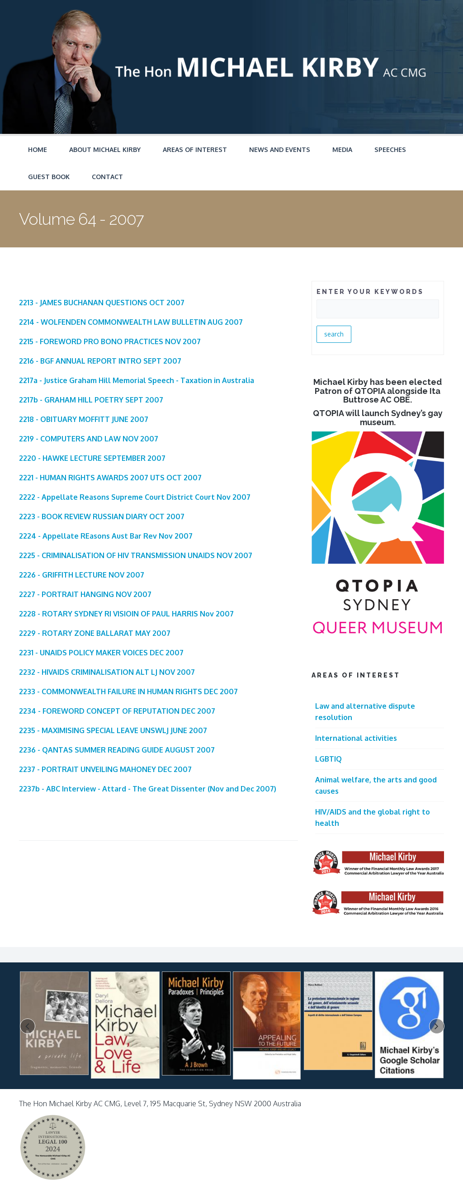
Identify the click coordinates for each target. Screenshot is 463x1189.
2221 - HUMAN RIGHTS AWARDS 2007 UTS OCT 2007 (110, 477)
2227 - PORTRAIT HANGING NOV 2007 (85, 594)
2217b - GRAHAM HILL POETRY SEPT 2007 (91, 399)
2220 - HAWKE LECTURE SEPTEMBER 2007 (92, 458)
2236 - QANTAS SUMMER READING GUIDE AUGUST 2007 (117, 749)
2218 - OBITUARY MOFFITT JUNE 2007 (83, 419)
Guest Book (49, 176)
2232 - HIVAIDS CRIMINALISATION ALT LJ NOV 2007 (107, 672)
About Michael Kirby (105, 149)
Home (37, 149)
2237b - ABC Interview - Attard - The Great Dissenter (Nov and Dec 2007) (147, 788)
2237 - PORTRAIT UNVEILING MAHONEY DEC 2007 (105, 769)
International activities (356, 738)
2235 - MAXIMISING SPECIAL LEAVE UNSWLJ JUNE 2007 (113, 730)
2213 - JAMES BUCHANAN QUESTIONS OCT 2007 (101, 302)
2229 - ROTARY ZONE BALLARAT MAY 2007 (94, 633)
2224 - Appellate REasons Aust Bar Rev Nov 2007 (106, 535)
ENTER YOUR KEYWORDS (370, 291)
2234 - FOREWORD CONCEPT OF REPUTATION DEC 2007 (117, 710)
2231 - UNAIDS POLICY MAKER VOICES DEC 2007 (101, 652)
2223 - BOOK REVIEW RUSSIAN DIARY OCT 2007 (101, 516)
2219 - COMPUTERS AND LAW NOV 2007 (88, 438)
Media (342, 149)
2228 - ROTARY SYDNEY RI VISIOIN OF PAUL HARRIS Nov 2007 (126, 613)
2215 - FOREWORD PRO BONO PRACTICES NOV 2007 (110, 341)
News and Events (279, 149)
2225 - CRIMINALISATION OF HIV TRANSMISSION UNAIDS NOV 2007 (135, 555)
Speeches (390, 149)
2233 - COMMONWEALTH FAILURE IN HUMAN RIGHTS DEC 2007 (128, 691)
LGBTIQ (328, 758)
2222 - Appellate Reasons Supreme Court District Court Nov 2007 (134, 497)
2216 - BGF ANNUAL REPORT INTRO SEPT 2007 (100, 360)
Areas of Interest (195, 149)
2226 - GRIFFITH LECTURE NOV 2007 (81, 574)
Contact (107, 176)
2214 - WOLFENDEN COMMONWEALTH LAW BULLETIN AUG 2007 (131, 322)
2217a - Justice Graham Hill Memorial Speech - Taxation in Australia (136, 380)
